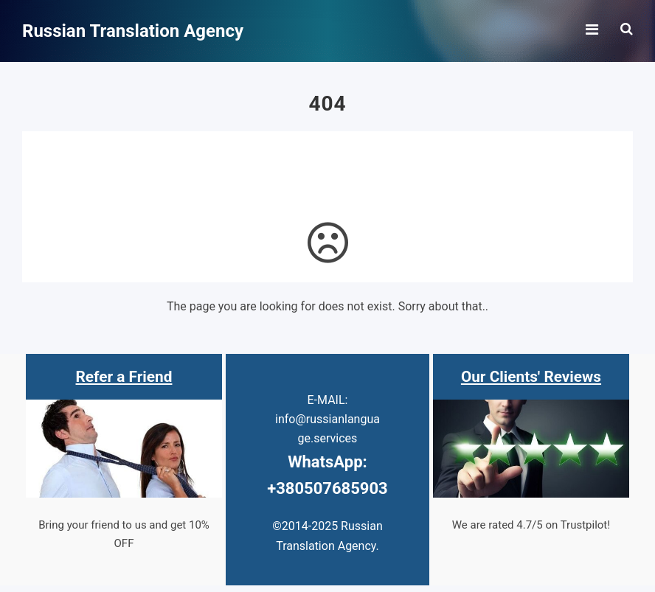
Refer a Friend (124, 377)
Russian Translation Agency (132, 31)
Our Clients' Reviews (531, 377)
